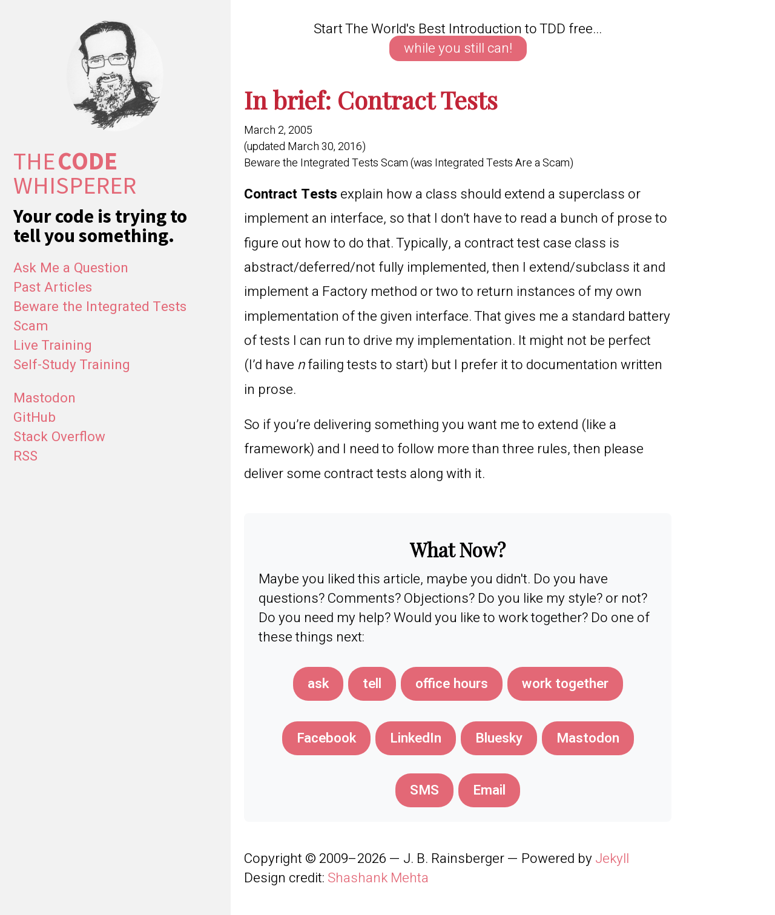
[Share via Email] (489, 790)
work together (565, 684)
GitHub (34, 417)
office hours (451, 684)
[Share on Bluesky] (499, 738)
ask (318, 684)
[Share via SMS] (424, 790)
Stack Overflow (59, 437)
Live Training (52, 345)
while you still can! (458, 48)
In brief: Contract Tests (371, 99)
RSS (25, 456)
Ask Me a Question (70, 268)
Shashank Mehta (378, 878)
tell (372, 684)
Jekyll (612, 858)
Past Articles (52, 287)
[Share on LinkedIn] (415, 738)
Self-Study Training (71, 365)
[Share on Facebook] (326, 738)
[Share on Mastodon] (588, 738)
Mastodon (44, 398)
